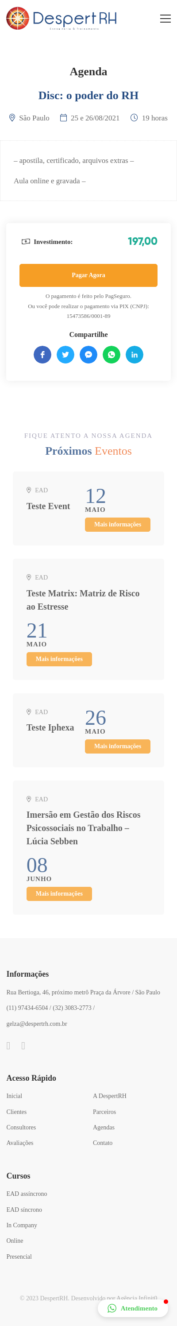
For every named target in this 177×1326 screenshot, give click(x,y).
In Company (21, 1225)
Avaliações (19, 1143)
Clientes (16, 1112)
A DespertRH (110, 1096)
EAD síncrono (24, 1209)
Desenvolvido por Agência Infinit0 (114, 1298)
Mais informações (117, 528)
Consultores (21, 1127)
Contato (102, 1143)
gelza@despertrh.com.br (36, 1024)
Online (14, 1240)
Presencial (19, 1256)
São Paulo (34, 118)
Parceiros (104, 1112)
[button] (133, 1308)
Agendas (104, 1127)
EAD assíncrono (26, 1194)
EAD (41, 494)
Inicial (14, 1096)
